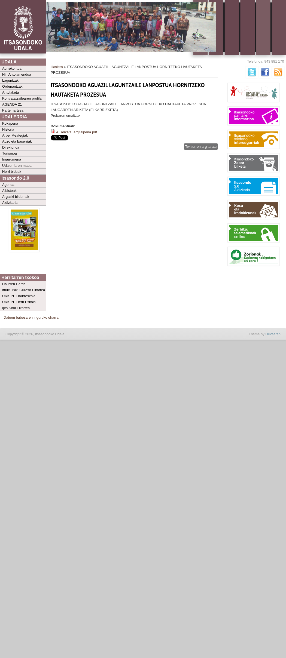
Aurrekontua (12, 68)
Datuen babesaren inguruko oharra (31, 317)
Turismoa (9, 153)
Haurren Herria (14, 284)
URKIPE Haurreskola (18, 296)
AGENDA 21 (12, 104)
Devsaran (273, 334)
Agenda (8, 185)
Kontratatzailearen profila (22, 98)
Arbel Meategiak (15, 135)
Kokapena (10, 123)
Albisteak (9, 191)
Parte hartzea (12, 110)
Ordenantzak (12, 86)
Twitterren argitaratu (201, 146)
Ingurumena (11, 159)
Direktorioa (10, 147)
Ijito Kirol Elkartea (16, 308)
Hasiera (57, 67)
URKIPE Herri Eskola (19, 302)
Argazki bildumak (15, 197)
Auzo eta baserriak (17, 141)
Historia (8, 129)
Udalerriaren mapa (17, 166)
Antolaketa (10, 92)
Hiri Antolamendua (16, 74)
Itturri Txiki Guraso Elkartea (23, 290)
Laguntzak (10, 80)
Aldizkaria (9, 203)
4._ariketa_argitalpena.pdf (76, 132)
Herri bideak (11, 172)
